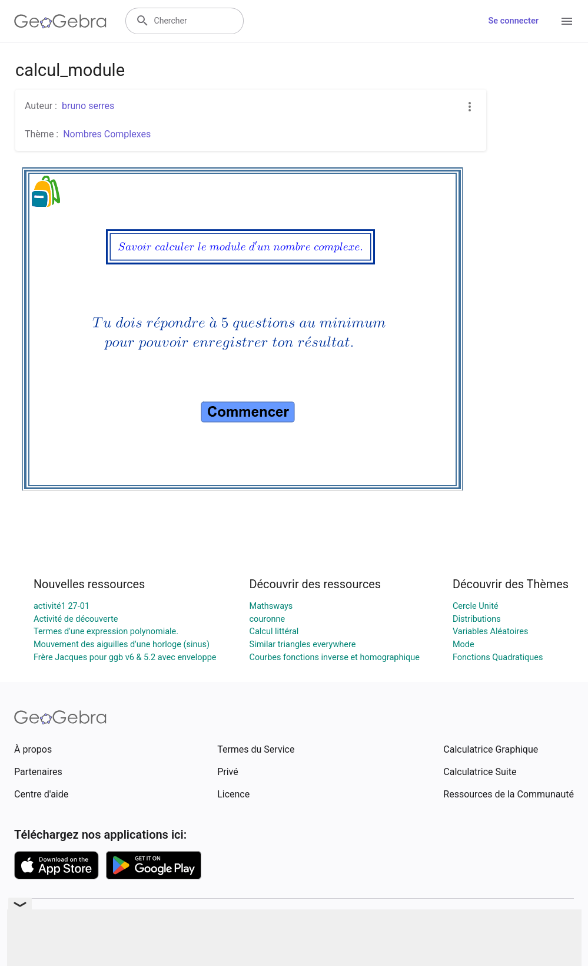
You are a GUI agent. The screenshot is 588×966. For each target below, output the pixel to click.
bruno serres (88, 105)
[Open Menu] (567, 21)
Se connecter (514, 21)
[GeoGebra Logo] (60, 21)
